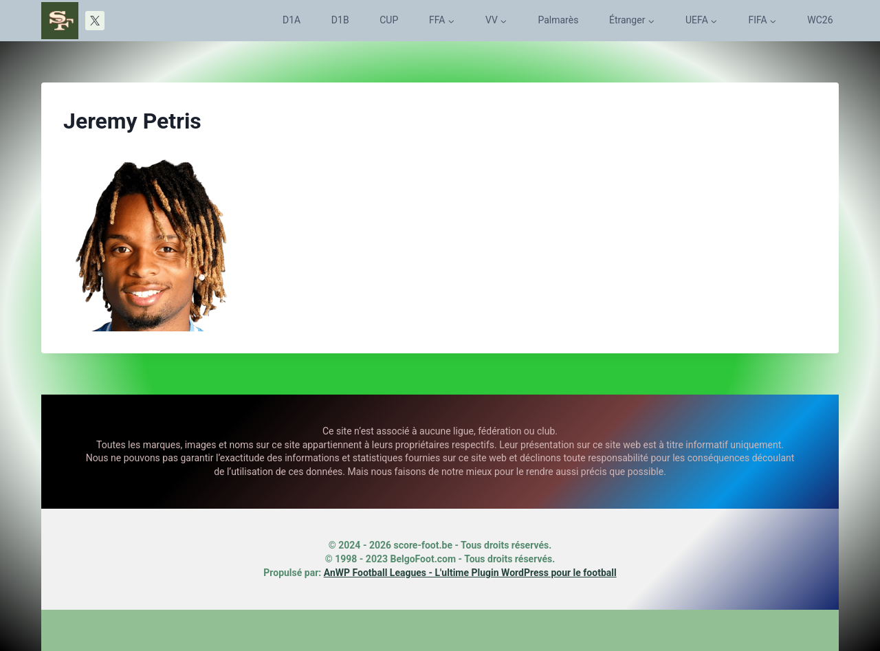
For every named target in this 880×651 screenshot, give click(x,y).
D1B (340, 19)
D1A (291, 19)
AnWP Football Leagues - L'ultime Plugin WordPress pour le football (470, 572)
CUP (389, 19)
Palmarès (558, 19)
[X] (94, 20)
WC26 (820, 19)
